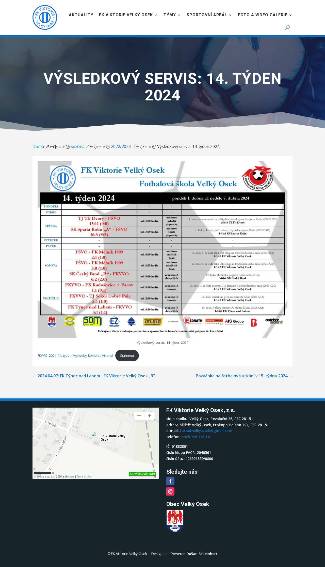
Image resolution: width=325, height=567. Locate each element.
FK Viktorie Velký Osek (126, 14)
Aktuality (81, 14)
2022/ (121, 146)
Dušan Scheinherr (201, 553)
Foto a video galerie (262, 14)
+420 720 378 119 (196, 436)
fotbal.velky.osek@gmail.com (206, 430)
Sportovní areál (207, 14)
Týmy (170, 14)
